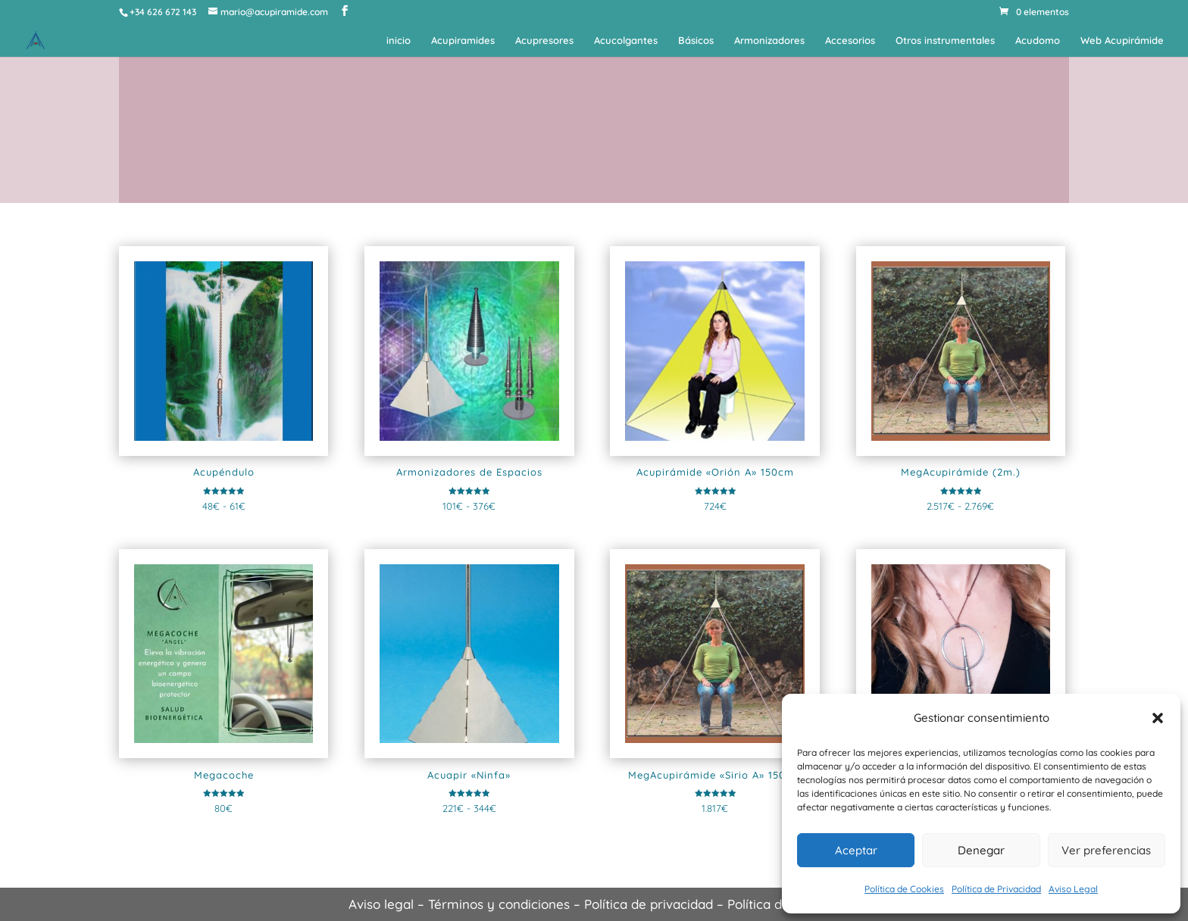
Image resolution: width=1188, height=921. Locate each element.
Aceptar (856, 850)
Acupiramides (463, 40)
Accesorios (850, 40)
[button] (1157, 718)
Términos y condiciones (499, 904)
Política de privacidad (648, 904)
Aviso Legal (1073, 888)
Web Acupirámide (1122, 40)
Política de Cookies (904, 888)
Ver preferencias (1106, 850)
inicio (398, 40)
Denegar (981, 850)
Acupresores (544, 40)
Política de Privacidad (996, 888)
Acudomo (1037, 40)
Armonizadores (769, 40)
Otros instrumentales (945, 40)
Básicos (696, 40)
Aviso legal (381, 904)
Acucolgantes (626, 40)
